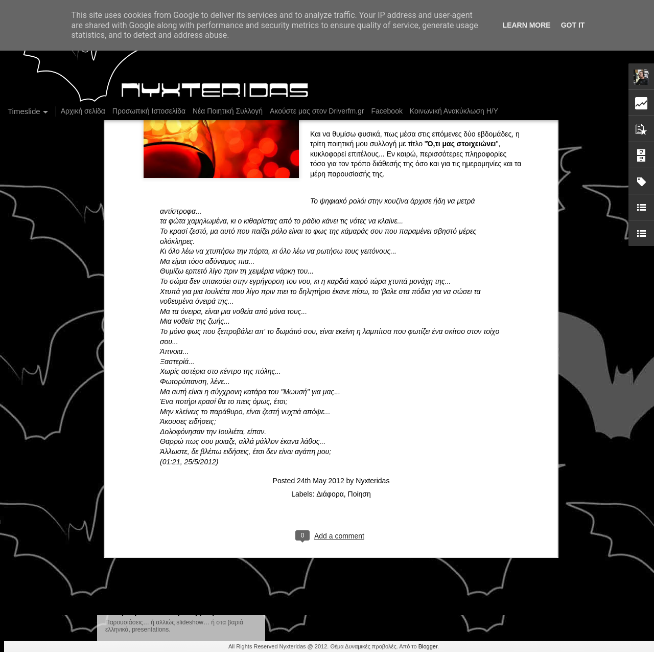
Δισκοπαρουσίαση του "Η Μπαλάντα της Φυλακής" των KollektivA (530, 518)
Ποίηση (359, 314)
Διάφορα (329, 314)
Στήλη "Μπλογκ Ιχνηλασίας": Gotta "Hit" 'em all (500, 465)
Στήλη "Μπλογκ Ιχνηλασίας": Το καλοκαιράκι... (499, 536)
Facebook (386, 111)
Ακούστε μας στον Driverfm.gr (317, 111)
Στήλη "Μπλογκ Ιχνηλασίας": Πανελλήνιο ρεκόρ (501, 447)
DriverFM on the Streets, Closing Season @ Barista (509, 501)
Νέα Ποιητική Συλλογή (228, 111)
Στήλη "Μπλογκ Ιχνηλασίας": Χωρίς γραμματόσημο (507, 483)
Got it (573, 25)
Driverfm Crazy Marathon (467, 590)
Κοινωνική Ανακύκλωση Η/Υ (454, 111)
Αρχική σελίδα (83, 111)
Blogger (427, 646)
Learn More (527, 25)
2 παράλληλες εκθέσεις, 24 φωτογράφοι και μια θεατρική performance (537, 554)
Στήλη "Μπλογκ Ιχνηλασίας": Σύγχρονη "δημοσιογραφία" (388, 449)
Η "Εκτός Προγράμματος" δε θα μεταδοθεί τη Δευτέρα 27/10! (396, 515)
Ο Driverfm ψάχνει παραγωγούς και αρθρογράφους (508, 572)
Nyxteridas (372, 301)
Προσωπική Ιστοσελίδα (148, 111)
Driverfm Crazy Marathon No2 (335, 575)
